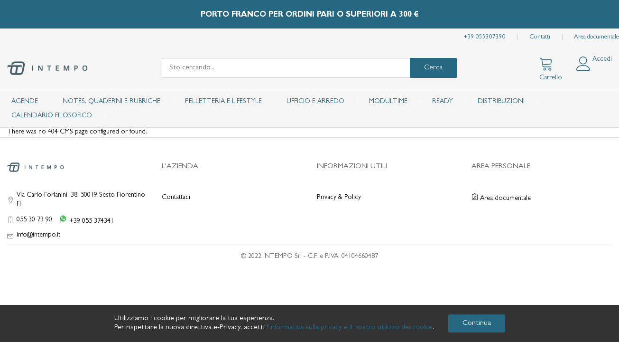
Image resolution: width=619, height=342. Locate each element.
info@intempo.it (38, 235)
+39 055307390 (484, 37)
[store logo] (47, 68)
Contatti (539, 37)
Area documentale (596, 37)
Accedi (602, 59)
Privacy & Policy (339, 197)
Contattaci (176, 197)
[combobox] (286, 68)
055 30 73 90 (34, 220)
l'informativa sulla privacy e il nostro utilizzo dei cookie (350, 328)
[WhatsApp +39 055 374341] (84, 220)
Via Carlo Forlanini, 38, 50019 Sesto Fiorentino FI (81, 200)
